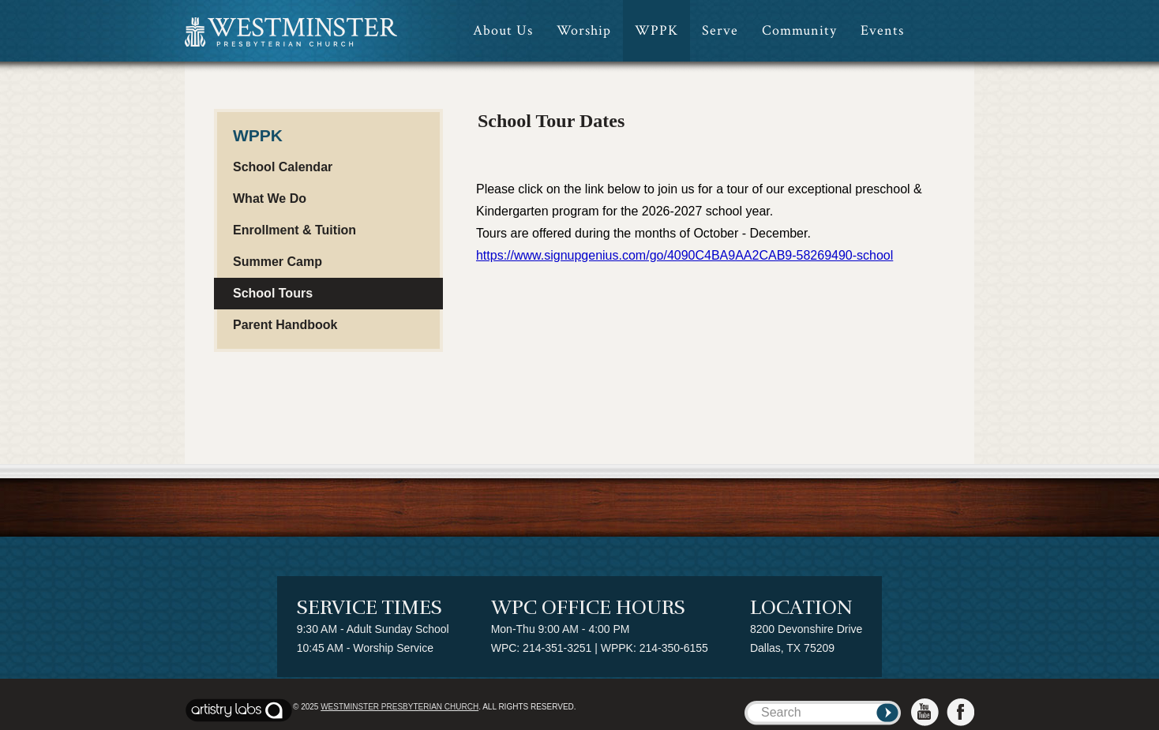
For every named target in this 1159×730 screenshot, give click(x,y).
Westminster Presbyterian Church (399, 706)
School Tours (273, 293)
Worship (584, 30)
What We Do (269, 198)
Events (882, 30)
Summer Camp (277, 261)
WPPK (656, 30)
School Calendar (282, 167)
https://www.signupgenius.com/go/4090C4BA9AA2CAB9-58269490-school (684, 255)
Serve (720, 30)
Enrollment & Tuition (294, 230)
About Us (503, 30)
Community (799, 30)
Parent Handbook (285, 324)
